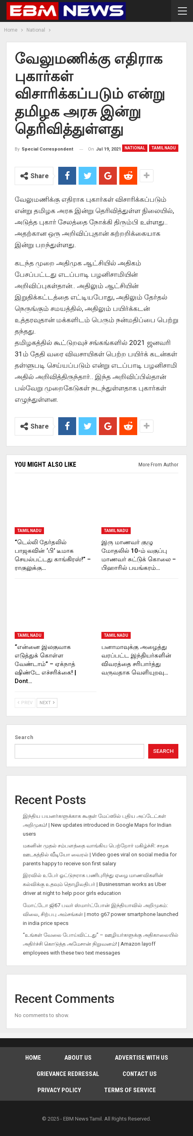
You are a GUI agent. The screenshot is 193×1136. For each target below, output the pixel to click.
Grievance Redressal (68, 1074)
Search (24, 737)
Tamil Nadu (163, 148)
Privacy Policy (59, 1090)
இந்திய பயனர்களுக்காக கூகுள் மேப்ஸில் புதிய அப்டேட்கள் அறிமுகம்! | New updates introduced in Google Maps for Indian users (97, 825)
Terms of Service (130, 1090)
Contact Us (140, 1074)
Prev (25, 702)
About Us (78, 1057)
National (135, 148)
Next (47, 702)
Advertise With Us (141, 1057)
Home (33, 1057)
